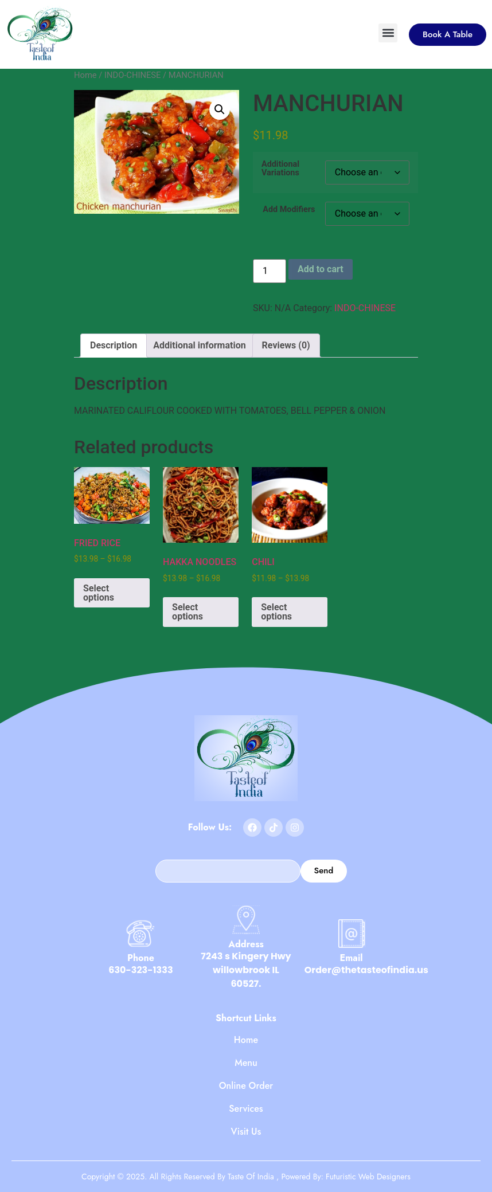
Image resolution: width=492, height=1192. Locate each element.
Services (246, 1109)
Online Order (246, 1086)
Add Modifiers (289, 210)
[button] (387, 32)
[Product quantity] (269, 271)
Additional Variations (280, 168)
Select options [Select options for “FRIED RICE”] (98, 593)
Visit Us (246, 1132)
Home (85, 75)
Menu (246, 1063)
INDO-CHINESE (132, 75)
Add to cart (320, 269)
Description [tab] (113, 345)
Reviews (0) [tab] (286, 345)
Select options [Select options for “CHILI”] (276, 612)
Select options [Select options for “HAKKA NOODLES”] (187, 612)
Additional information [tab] (199, 345)
